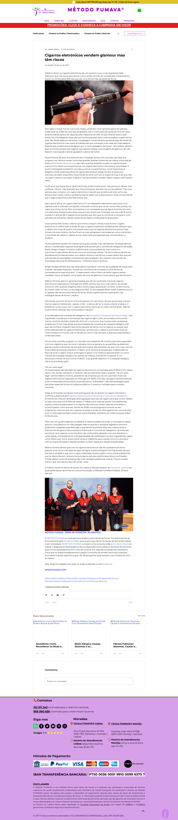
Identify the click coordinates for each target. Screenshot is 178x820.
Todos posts (38, 33)
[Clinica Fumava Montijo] (109, 723)
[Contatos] (35, 700)
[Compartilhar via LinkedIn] (58, 595)
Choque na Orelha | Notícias (97, 33)
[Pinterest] (59, 726)
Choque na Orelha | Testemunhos (64, 33)
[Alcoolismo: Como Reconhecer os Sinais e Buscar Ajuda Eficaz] (50, 630)
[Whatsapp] (35, 726)
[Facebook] (41, 726)
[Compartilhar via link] (63, 595)
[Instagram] (64, 726)
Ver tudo (141, 616)
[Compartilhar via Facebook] (46, 595)
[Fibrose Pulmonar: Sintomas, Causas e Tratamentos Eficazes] (127, 630)
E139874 (129, 804)
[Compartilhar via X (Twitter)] (52, 595)
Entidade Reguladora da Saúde (95, 804)
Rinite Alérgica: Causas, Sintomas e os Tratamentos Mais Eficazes (88, 645)
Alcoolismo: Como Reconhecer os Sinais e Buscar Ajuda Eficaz (48, 645)
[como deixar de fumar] (73, 2)
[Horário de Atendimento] (71, 740)
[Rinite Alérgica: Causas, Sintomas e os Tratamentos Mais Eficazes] (89, 630)
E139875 (141, 804)
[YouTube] (53, 726)
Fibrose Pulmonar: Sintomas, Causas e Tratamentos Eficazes (125, 645)
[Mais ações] (131, 49)
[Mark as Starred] (51, 732)
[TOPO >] (165, 813)
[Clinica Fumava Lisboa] (71, 723)
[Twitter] (47, 726)
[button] (139, 9)
